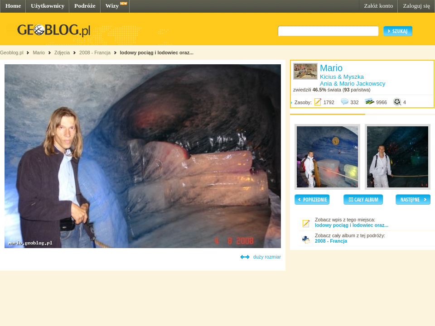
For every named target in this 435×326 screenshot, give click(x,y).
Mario (39, 52)
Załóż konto (378, 5)
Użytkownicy (47, 5)
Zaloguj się (416, 5)
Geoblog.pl (12, 52)
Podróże (85, 5)
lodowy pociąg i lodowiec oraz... (156, 52)
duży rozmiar (267, 256)
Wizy (112, 5)
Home (13, 5)
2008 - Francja (95, 52)
